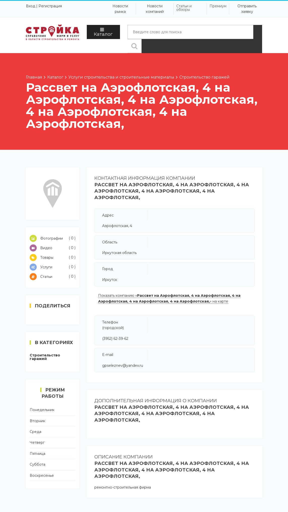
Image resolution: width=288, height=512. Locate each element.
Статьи (53, 276)
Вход (30, 6)
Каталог (103, 32)
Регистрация (50, 6)
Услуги (53, 267)
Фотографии (53, 238)
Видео (53, 247)
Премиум (218, 6)
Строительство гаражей (45, 356)
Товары (53, 257)
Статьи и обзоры (184, 7)
